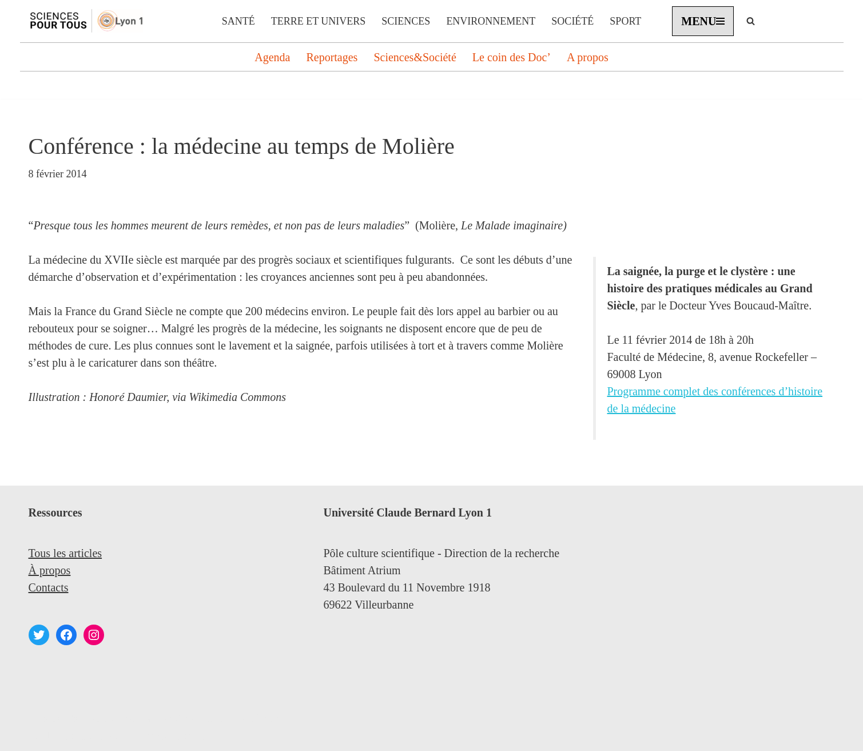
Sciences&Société (414, 57)
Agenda (272, 57)
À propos (50, 570)
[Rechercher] (750, 21)
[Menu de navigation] (703, 21)
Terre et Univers (318, 21)
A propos (588, 57)
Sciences (405, 21)
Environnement (490, 21)
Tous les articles (65, 553)
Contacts (49, 587)
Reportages (331, 57)
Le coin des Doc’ (511, 57)
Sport (625, 21)
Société (572, 21)
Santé (238, 21)
